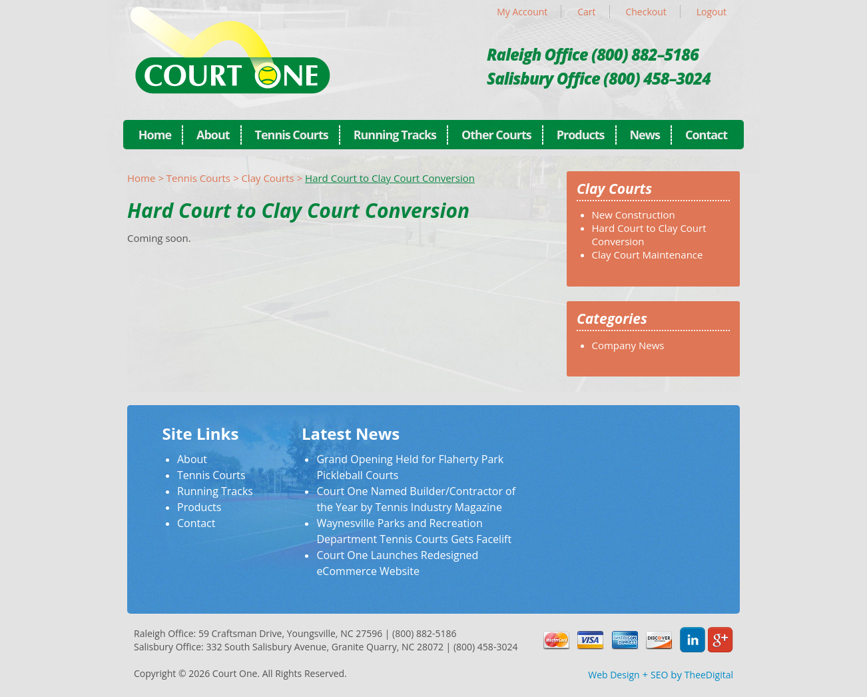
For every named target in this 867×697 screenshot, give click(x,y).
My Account (522, 11)
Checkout (645, 11)
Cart (586, 11)
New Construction (633, 214)
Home (155, 135)
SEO (659, 674)
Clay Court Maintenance (647, 254)
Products (581, 135)
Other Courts (496, 135)
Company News (628, 345)
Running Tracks (395, 135)
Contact (706, 135)
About (213, 135)
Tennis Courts (291, 135)
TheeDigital (709, 674)
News (644, 135)
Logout (711, 11)
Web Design (613, 674)
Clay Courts (267, 178)
